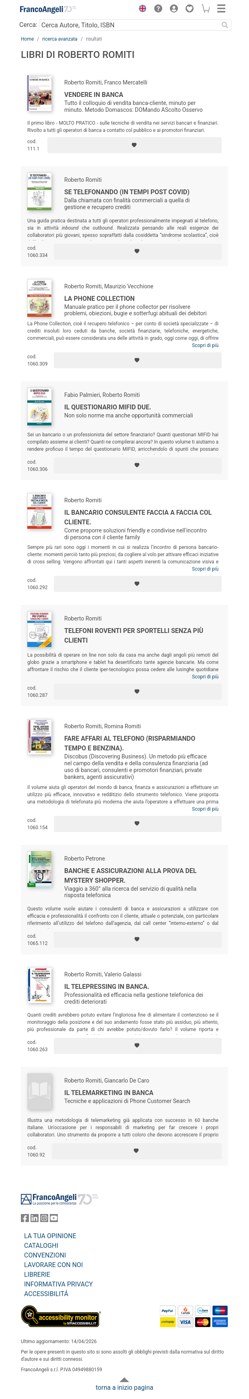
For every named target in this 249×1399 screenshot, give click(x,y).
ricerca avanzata (60, 39)
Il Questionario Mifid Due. (107, 407)
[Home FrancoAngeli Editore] (48, 9)
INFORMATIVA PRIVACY (58, 1284)
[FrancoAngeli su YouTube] (54, 1220)
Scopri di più (205, 345)
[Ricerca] (224, 25)
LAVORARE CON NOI (53, 1265)
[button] (140, 9)
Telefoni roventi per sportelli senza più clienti (133, 635)
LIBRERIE (37, 1274)
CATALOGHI (41, 1245)
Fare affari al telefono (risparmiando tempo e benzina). (129, 743)
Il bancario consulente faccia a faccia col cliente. (138, 517)
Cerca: (28, 25)
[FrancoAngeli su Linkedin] (35, 1220)
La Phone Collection (99, 298)
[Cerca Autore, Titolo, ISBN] (128, 25)
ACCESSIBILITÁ (46, 1294)
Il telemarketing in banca (108, 1093)
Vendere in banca (93, 95)
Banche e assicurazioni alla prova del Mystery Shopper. (130, 875)
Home (27, 39)
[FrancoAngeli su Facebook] (25, 1220)
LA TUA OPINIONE (50, 1236)
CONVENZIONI (45, 1255)
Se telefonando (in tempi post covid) (127, 192)
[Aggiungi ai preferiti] (134, 145)
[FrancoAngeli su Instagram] (44, 1220)
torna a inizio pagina (124, 1387)
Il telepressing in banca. (106, 986)
